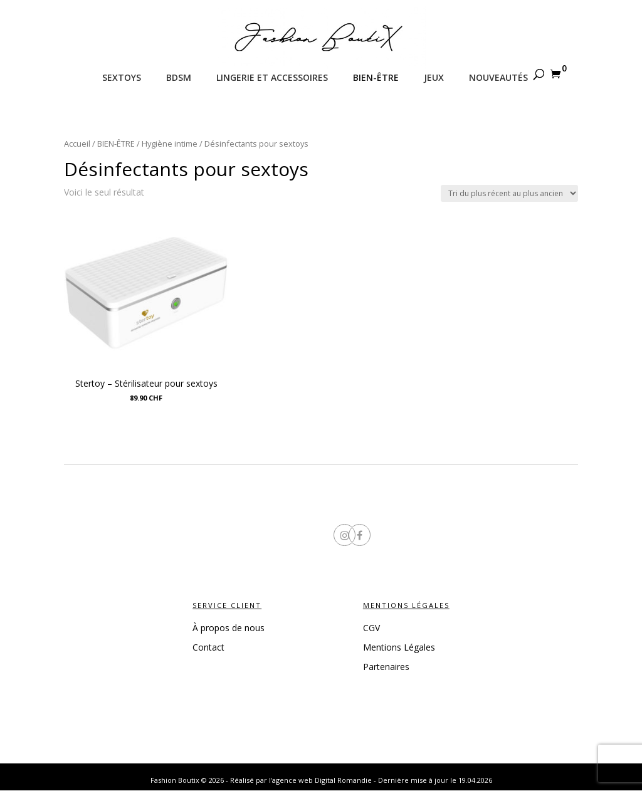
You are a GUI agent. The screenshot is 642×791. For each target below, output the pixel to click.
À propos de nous (228, 628)
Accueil (77, 143)
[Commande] (509, 193)
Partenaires (386, 667)
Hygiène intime (169, 143)
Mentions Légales (399, 647)
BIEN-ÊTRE (116, 143)
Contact (208, 647)
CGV (371, 628)
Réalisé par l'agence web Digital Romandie (301, 780)
